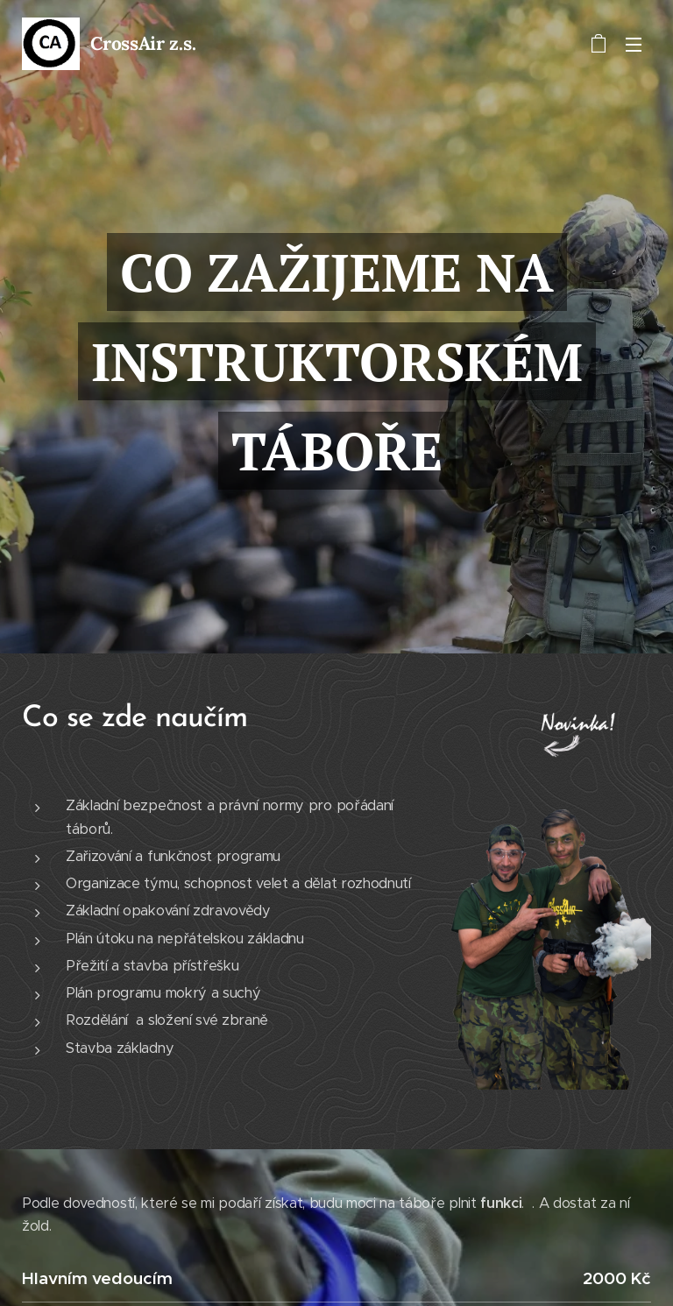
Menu (633, 45)
